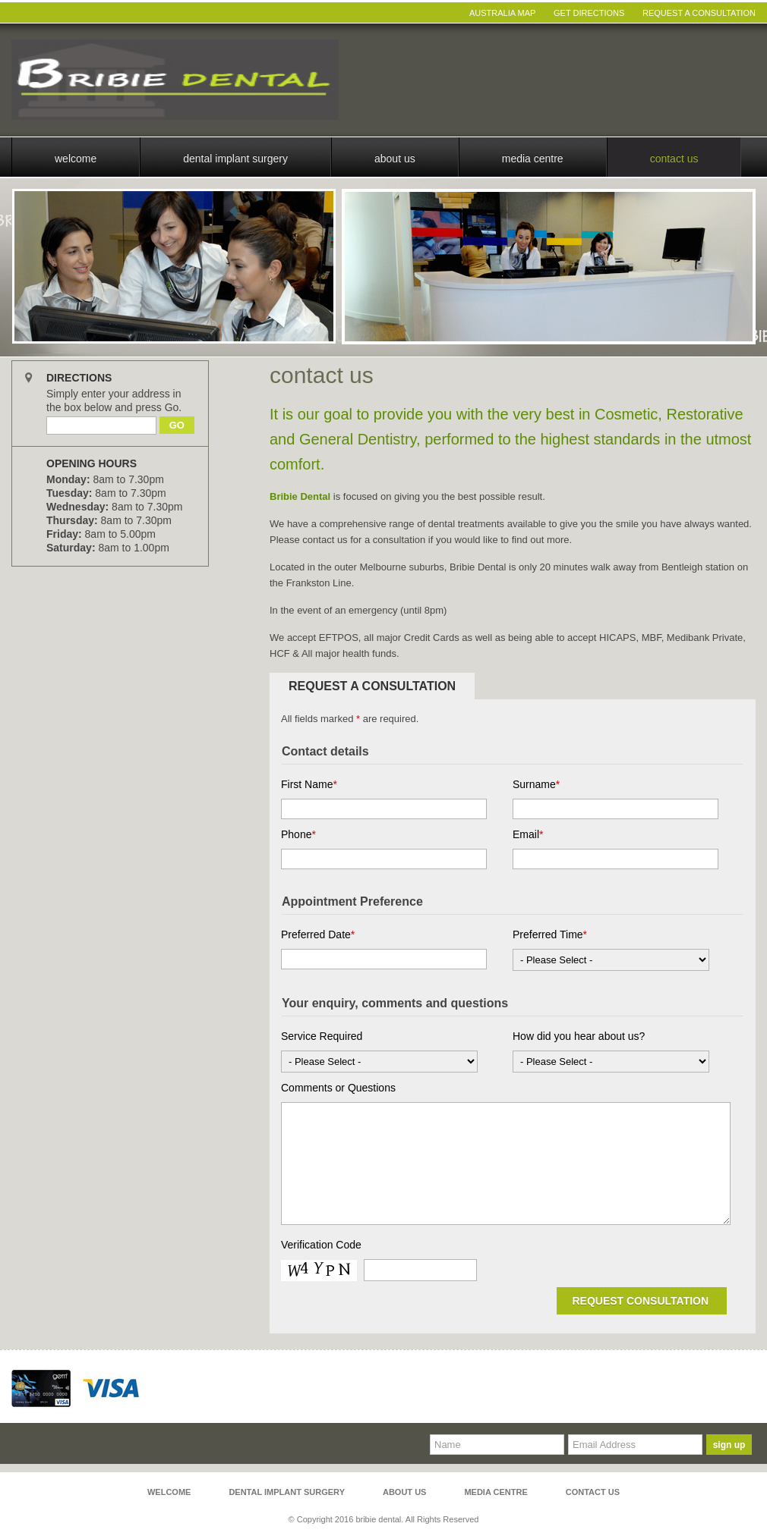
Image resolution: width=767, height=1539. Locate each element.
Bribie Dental (300, 496)
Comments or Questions (338, 1088)
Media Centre (532, 158)
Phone (298, 834)
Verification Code (321, 1245)
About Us (394, 158)
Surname (536, 784)
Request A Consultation (699, 12)
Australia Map (502, 12)
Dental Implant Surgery (235, 158)
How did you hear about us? (579, 1036)
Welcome (75, 158)
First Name (309, 784)
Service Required (321, 1036)
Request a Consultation (372, 686)
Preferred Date (318, 934)
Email (528, 834)
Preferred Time (550, 934)
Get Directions (589, 12)
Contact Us (674, 158)
